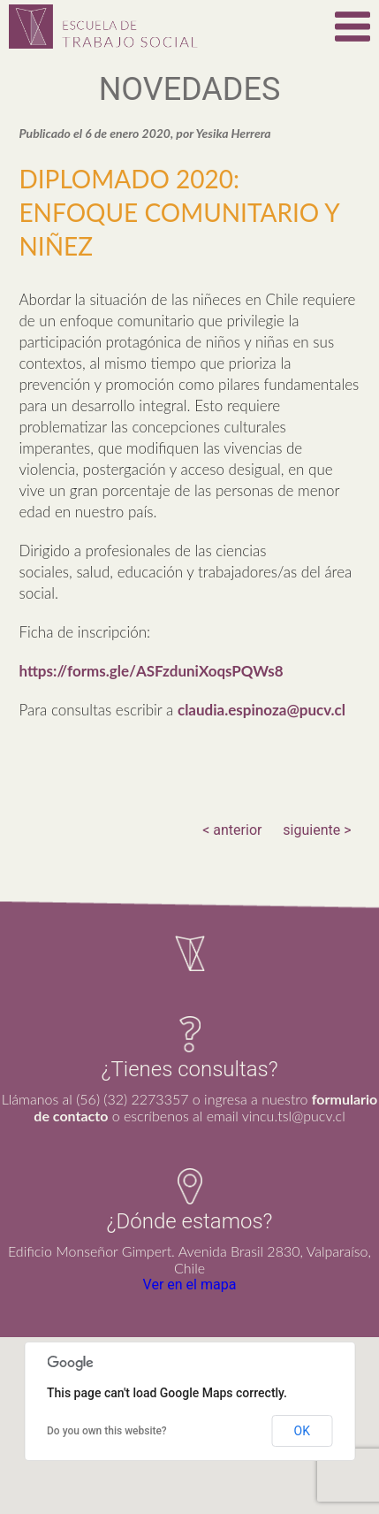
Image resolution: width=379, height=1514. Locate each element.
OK (302, 1431)
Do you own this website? (107, 1431)
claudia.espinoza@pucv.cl (261, 709)
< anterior (232, 830)
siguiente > (317, 830)
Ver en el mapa (190, 1284)
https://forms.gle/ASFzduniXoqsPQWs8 (151, 670)
